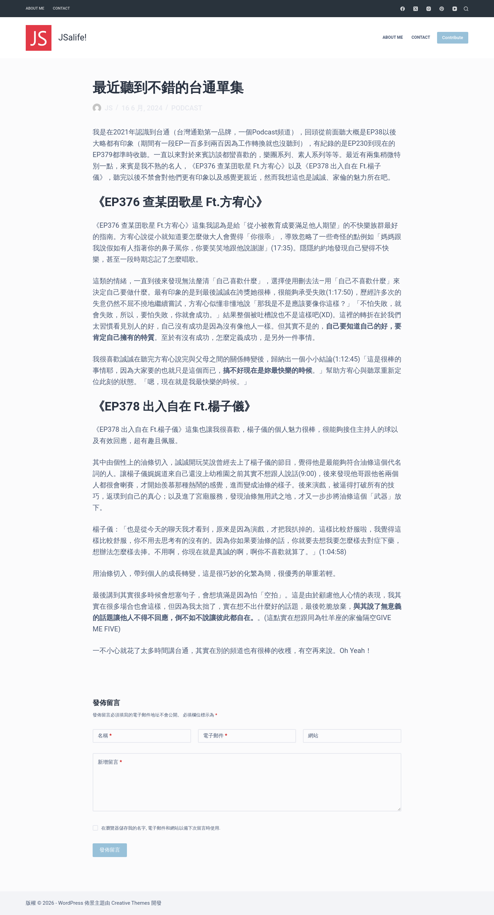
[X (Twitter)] (415, 9)
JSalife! (72, 38)
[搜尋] (466, 9)
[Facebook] (402, 9)
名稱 (105, 736)
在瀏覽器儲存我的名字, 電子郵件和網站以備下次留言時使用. (160, 828)
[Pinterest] (441, 9)
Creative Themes (130, 903)
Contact (61, 8)
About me (35, 8)
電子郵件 (215, 736)
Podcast (186, 108)
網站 (313, 736)
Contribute (452, 37)
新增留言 (110, 762)
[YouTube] (454, 9)
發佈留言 (109, 850)
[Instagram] (428, 9)
